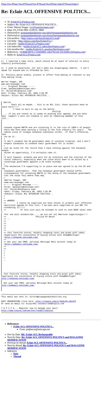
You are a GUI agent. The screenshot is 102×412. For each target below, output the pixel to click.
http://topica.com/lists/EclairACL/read (40, 38)
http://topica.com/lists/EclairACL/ (35, 41)
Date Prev (7, 4)
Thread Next (44, 4)
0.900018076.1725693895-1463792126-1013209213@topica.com (53, 52)
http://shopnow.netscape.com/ (21, 272)
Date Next (18, 4)
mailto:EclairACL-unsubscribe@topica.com (47, 49)
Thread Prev (31, 4)
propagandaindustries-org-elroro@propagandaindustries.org (50, 35)
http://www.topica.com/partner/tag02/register (27, 360)
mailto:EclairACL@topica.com (33, 43)
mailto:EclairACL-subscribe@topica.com (44, 46)
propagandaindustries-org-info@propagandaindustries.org (49, 32)
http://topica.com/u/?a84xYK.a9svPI (56, 349)
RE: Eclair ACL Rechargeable (37, 386)
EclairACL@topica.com (23, 21)
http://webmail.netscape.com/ (21, 281)
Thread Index (71, 4)
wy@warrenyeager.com (41, 27)
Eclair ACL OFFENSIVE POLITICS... (33, 378)
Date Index (57, 4)
